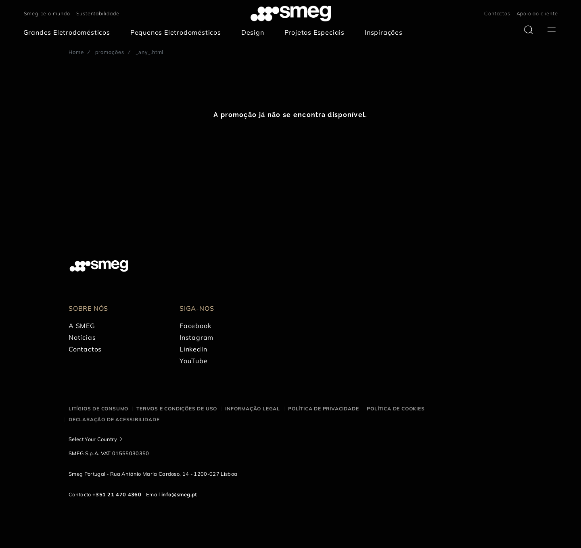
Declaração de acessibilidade (114, 419)
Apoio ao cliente (537, 13)
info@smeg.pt (179, 494)
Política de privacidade (323, 409)
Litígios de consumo (98, 409)
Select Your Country (93, 439)
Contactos (497, 13)
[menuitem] (68, 32)
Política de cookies (395, 409)
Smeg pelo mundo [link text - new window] (47, 13)
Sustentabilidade (97, 13)
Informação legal (252, 409)
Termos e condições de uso (176, 409)
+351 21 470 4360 (116, 494)
